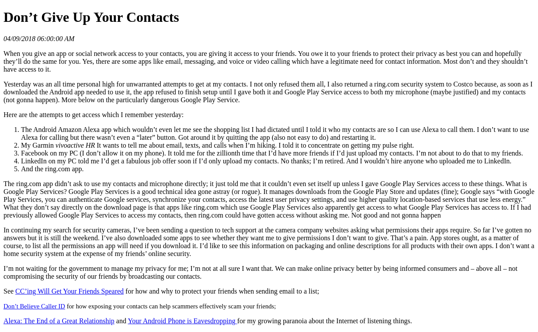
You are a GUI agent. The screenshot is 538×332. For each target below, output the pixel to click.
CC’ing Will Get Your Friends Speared (69, 291)
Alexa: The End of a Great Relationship (59, 321)
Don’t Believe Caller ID (34, 306)
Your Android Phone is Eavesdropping (182, 321)
